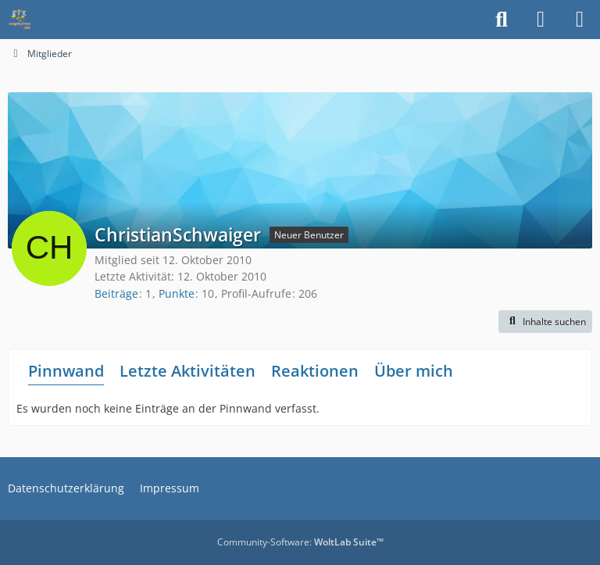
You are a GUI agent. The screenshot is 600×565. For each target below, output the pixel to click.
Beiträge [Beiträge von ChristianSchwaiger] (116, 293)
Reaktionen (315, 370)
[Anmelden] (540, 19)
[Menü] (579, 19)
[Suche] (501, 19)
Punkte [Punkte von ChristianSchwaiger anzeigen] (177, 293)
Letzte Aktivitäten (187, 370)
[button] (545, 322)
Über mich (413, 370)
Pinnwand (66, 370)
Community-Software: (300, 542)
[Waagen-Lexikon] (19, 19)
